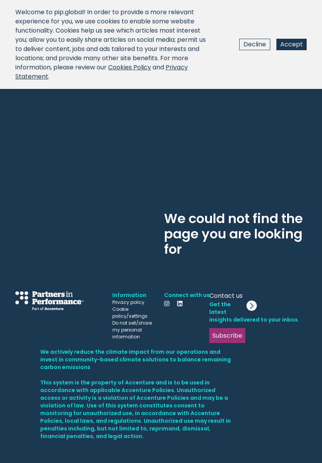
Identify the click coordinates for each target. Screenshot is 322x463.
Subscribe (227, 335)
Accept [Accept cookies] (291, 44)
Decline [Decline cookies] (254, 44)
